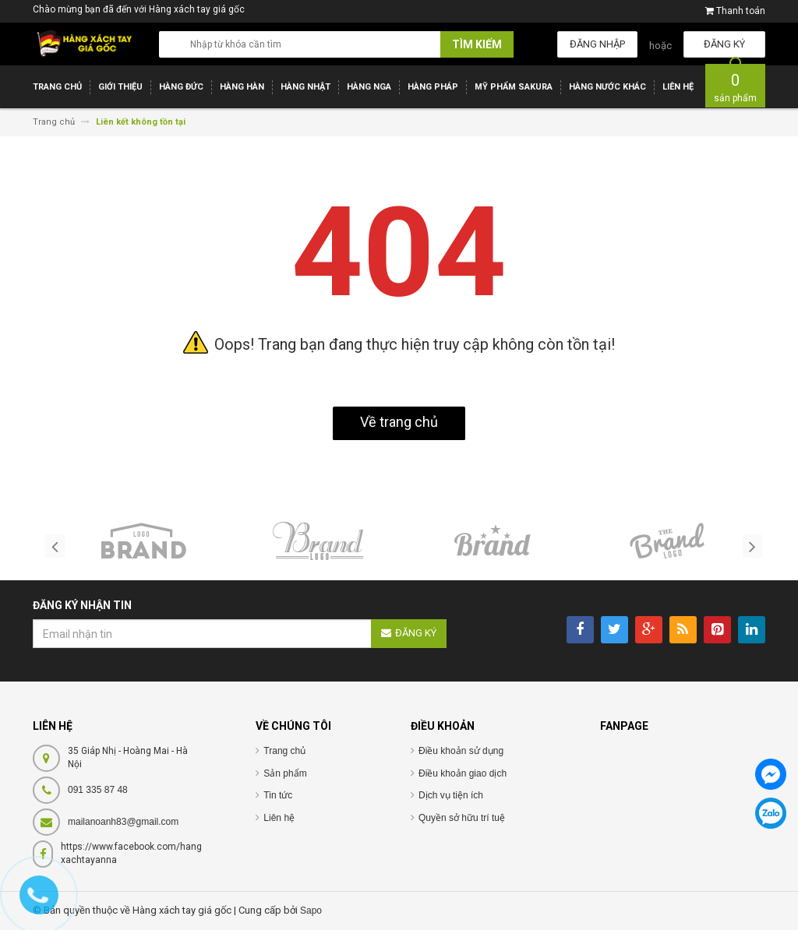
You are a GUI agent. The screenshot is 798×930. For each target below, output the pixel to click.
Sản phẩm (284, 773)
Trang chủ (284, 750)
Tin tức (277, 795)
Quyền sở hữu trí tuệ (461, 817)
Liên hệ (279, 817)
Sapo (311, 910)
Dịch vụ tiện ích (450, 795)
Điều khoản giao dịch (462, 773)
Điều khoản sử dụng (460, 750)
